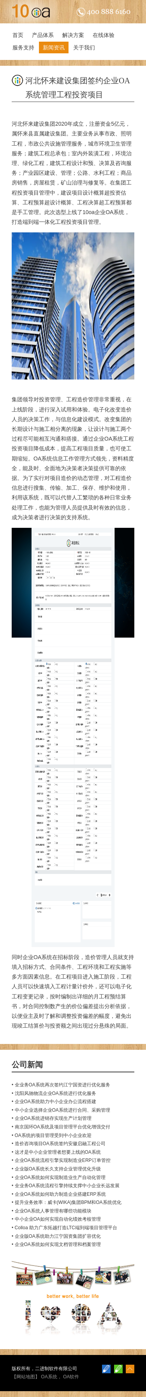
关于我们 (84, 47)
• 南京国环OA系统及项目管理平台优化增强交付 (61, 1127)
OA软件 (71, 1376)
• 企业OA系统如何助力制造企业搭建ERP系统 (59, 1194)
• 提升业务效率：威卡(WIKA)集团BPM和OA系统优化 (66, 1202)
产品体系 (43, 35)
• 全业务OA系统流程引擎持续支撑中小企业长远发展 (66, 1185)
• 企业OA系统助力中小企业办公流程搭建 (54, 1101)
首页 (17, 35)
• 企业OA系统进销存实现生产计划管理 (51, 1118)
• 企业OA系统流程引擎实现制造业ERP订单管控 (61, 1160)
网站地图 (25, 1376)
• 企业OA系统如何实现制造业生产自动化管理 (59, 1177)
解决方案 (73, 35)
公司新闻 (27, 1064)
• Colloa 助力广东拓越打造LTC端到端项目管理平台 (64, 1227)
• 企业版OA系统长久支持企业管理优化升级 (56, 1169)
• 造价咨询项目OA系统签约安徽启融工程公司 (59, 1143)
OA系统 (49, 1376)
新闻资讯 (54, 47)
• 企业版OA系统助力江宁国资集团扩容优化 (56, 1236)
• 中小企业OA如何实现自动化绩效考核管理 (56, 1219)
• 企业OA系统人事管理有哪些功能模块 (51, 1211)
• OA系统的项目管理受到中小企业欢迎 (51, 1135)
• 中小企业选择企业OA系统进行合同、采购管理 (61, 1110)
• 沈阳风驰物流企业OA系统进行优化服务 (54, 1093)
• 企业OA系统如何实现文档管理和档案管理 (56, 1244)
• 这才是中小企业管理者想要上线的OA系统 (56, 1152)
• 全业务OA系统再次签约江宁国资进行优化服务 (61, 1085)
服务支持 (23, 47)
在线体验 (103, 35)
